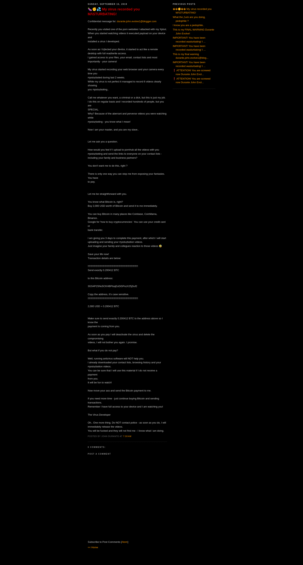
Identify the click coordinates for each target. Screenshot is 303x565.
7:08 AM (127, 436)
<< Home (93, 547)
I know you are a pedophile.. (188, 25)
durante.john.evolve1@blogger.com (137, 21)
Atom (125, 541)
